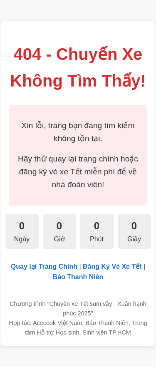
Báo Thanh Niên (78, 276)
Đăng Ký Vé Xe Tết (112, 266)
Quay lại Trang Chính (44, 266)
